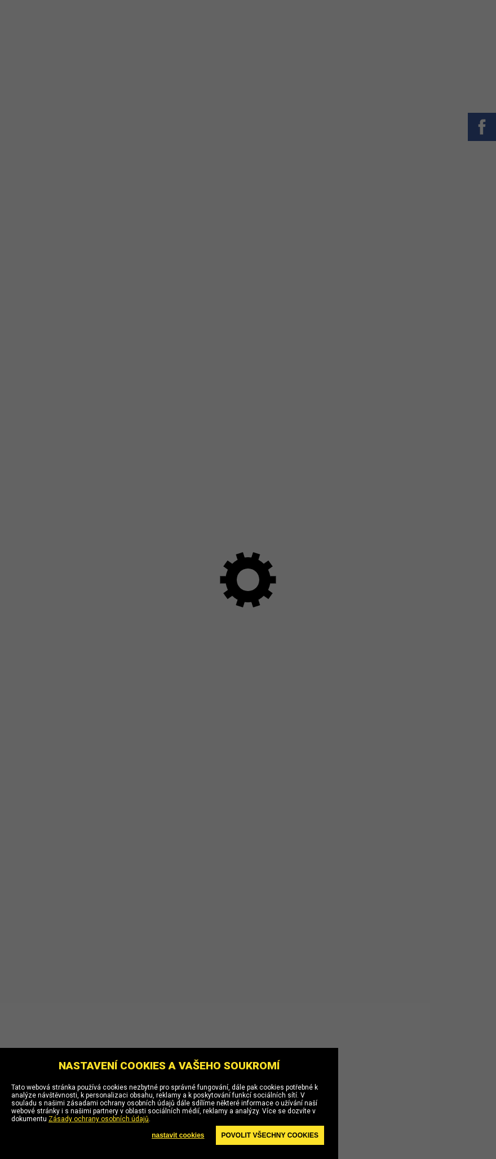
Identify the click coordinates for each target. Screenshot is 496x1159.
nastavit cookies (178, 1135)
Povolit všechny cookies (270, 1135)
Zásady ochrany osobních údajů (98, 1119)
